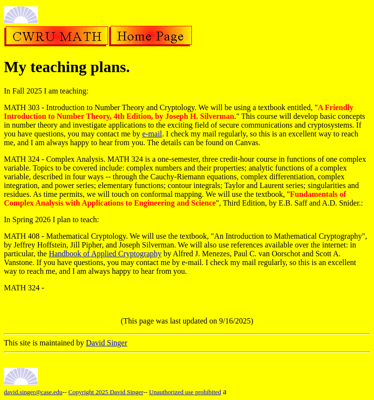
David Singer (106, 343)
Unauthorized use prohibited (185, 392)
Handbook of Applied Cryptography (105, 253)
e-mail (152, 134)
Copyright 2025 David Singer (105, 392)
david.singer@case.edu (33, 392)
